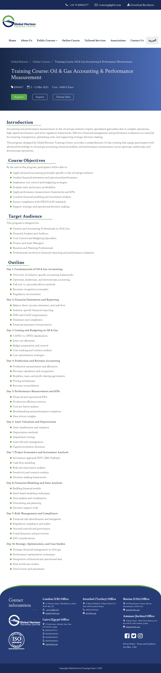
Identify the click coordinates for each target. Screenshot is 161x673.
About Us (26, 40)
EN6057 (18, 87)
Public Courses (47, 40)
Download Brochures (140, 5)
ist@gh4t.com (91, 613)
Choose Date (63, 97)
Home (13, 40)
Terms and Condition (146, 644)
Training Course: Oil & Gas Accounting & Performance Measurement (93, 61)
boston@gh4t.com (133, 610)
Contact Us (137, 40)
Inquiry (40, 97)
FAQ (134, 647)
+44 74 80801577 (79, 5)
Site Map (127, 647)
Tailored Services (95, 40)
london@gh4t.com (52, 613)
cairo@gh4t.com (51, 644)
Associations (118, 40)
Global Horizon (19, 61)
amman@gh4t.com (133, 627)
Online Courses (41, 61)
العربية (152, 40)
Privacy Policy (129, 644)
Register (19, 97)
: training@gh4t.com (108, 5)
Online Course (71, 40)
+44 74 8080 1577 (52, 610)
